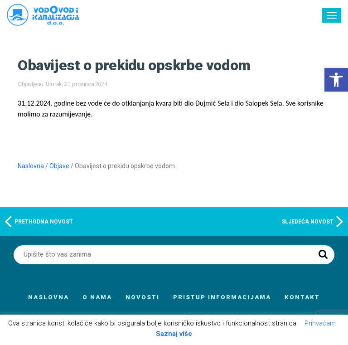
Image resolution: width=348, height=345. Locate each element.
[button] (336, 80)
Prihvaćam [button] (320, 323)
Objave (59, 166)
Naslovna (31, 166)
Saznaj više (174, 334)
